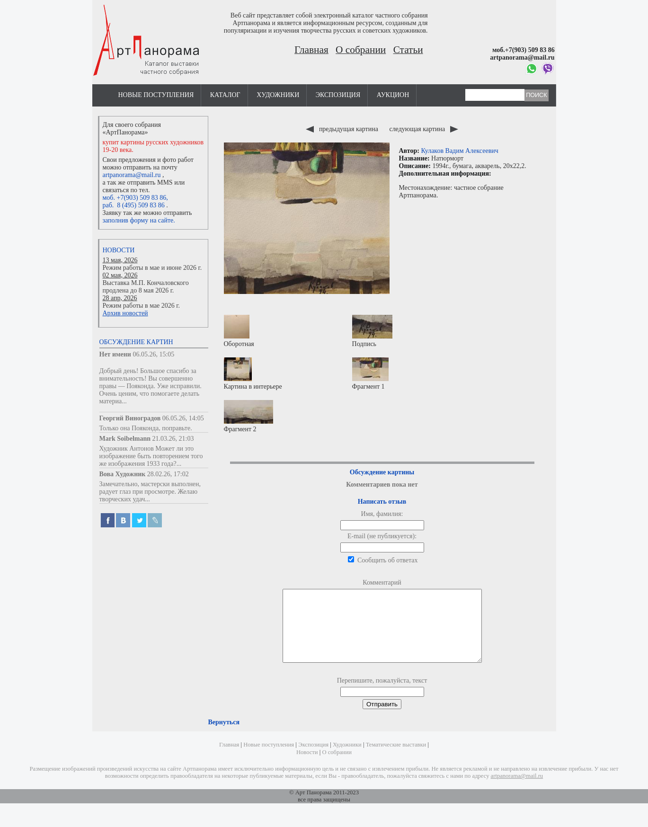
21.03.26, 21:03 (173, 438)
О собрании (361, 49)
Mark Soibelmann (125, 438)
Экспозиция (338, 94)
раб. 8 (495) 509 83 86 (134, 205)
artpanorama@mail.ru (132, 174)
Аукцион (393, 94)
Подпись (372, 331)
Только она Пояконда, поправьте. (145, 428)
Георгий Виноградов (130, 418)
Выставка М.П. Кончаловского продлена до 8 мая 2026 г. (146, 286)
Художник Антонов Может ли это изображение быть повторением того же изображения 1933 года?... (151, 456)
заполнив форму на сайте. (139, 220)
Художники (278, 94)
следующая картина (423, 129)
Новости (119, 250)
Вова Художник (122, 474)
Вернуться (224, 736)
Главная (311, 49)
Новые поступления (156, 94)
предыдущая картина (343, 129)
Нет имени (115, 354)
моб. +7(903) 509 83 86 (135, 197)
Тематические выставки (396, 759)
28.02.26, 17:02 (168, 474)
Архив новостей (125, 313)
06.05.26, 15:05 (153, 354)
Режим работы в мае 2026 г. (141, 305)
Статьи (408, 49)
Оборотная (239, 331)
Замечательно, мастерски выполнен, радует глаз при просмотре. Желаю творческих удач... (150, 491)
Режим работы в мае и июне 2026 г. (152, 267)
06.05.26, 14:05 (183, 418)
